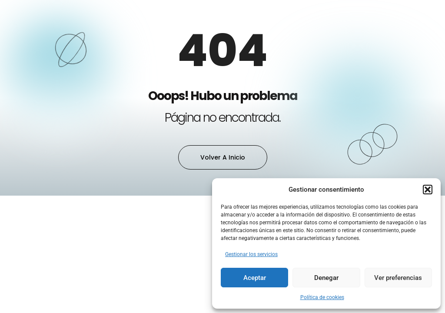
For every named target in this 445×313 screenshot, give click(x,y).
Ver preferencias (398, 278)
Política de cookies (322, 297)
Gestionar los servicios (251, 254)
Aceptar (254, 278)
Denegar (326, 278)
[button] (427, 189)
